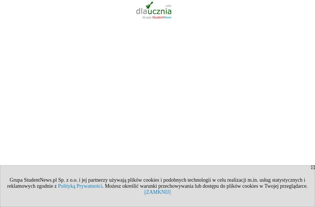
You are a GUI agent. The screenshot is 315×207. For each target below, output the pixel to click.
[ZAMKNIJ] (157, 192)
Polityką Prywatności (80, 186)
